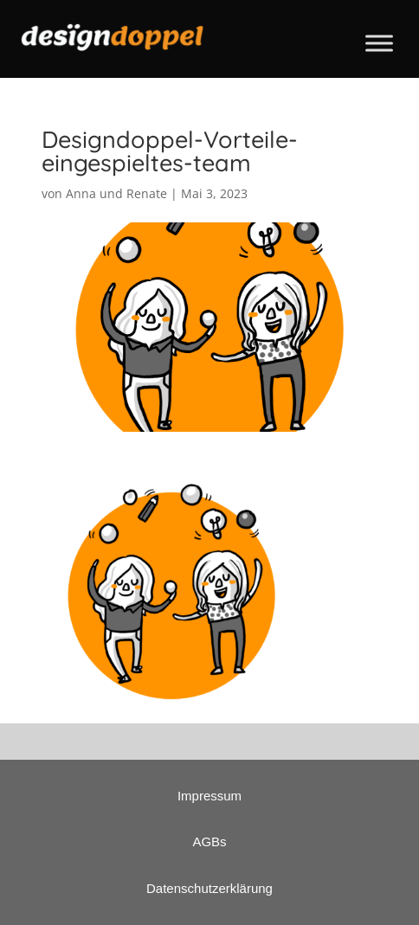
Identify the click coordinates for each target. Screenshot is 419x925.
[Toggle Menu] (379, 43)
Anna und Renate (116, 193)
